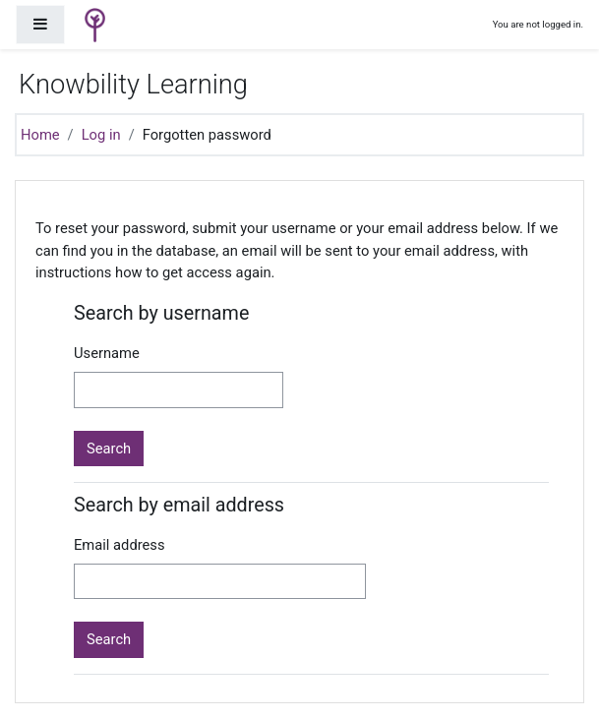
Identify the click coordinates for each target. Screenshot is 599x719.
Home (40, 135)
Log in (101, 135)
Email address (119, 545)
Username (107, 353)
